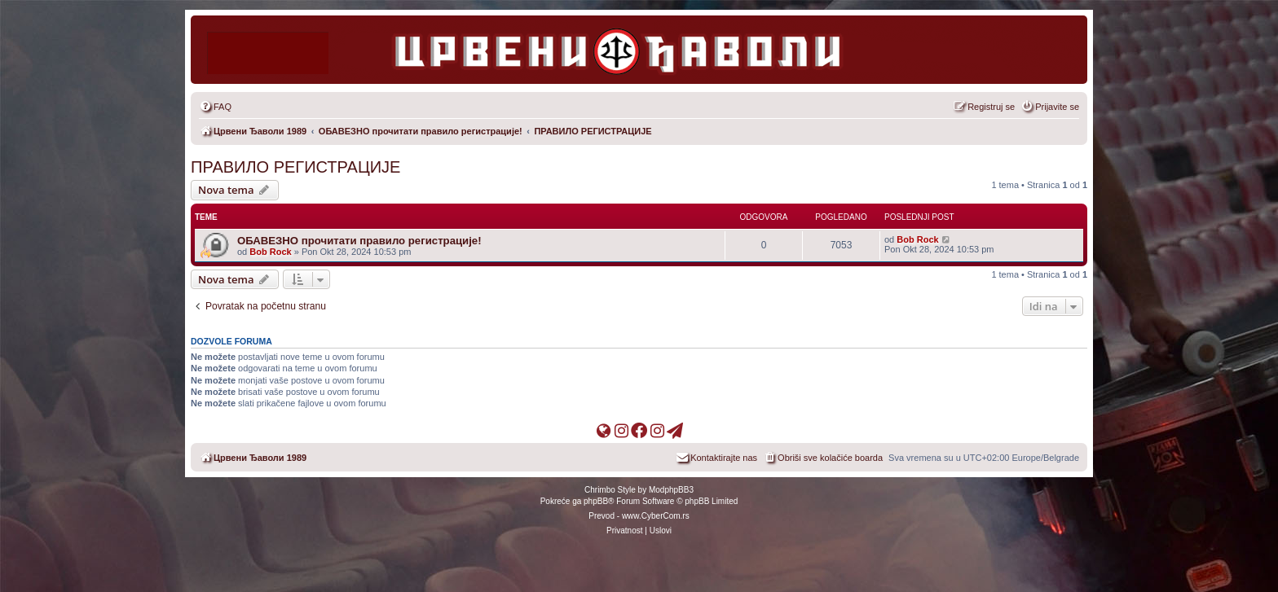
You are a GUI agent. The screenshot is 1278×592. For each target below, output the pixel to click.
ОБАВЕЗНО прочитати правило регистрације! (359, 241)
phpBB (596, 501)
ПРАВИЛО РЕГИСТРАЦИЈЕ (295, 167)
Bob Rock (270, 252)
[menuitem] (215, 106)
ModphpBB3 (671, 489)
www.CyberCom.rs (656, 515)
